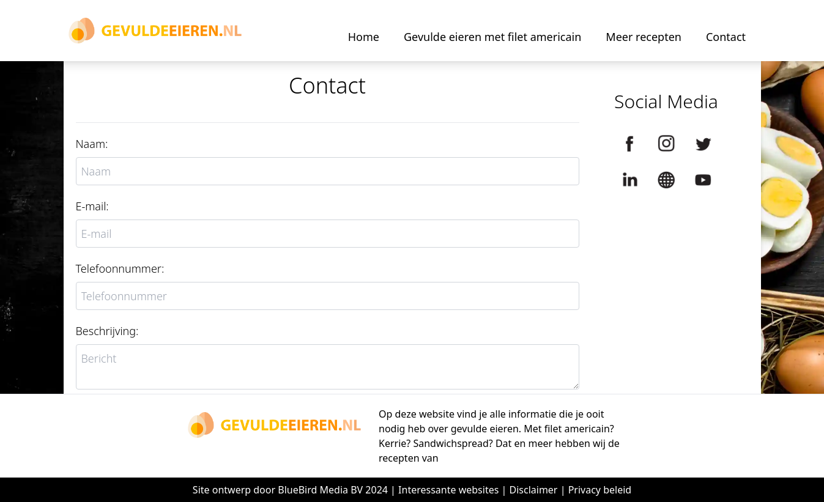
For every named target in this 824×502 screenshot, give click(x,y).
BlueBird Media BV (320, 489)
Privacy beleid (600, 489)
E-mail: (92, 206)
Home (363, 36)
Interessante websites (448, 489)
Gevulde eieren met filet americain (492, 36)
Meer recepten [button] (643, 36)
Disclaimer (534, 489)
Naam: (92, 143)
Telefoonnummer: (120, 268)
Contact (726, 36)
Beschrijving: (107, 330)
